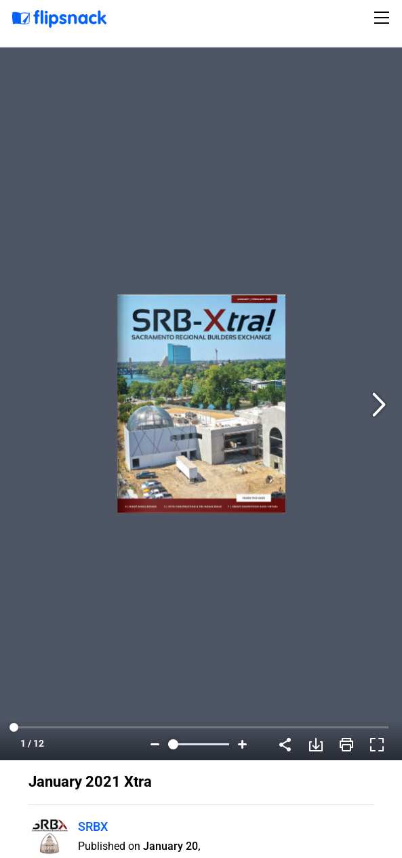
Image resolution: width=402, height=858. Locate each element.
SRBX (93, 826)
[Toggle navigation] (383, 18)
